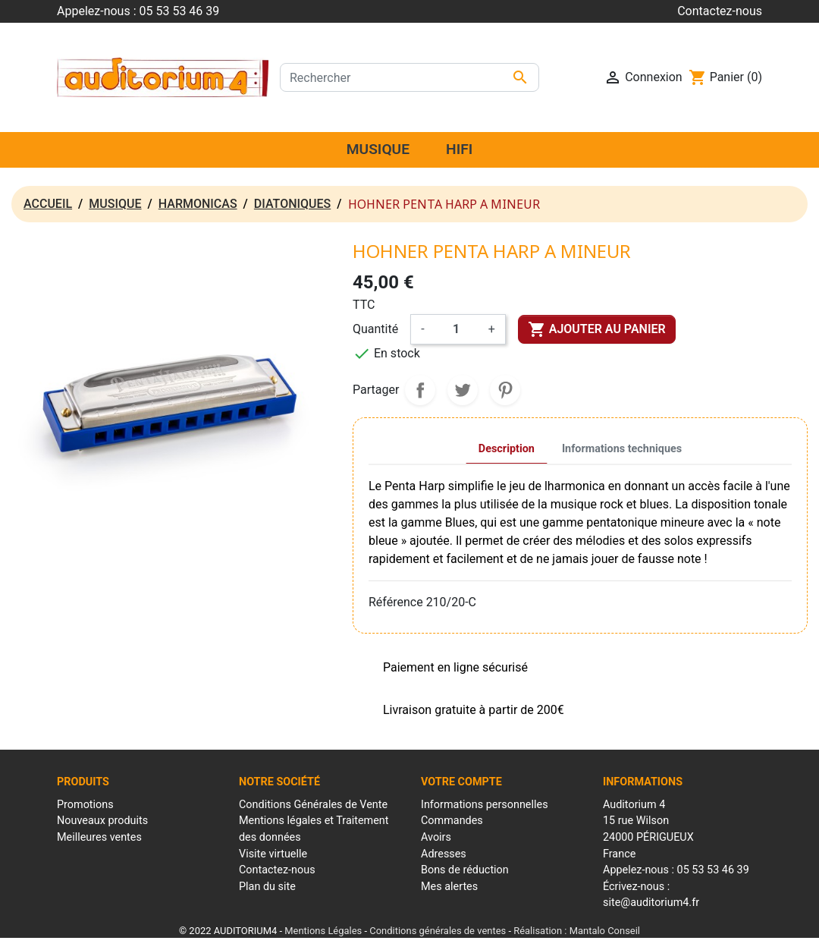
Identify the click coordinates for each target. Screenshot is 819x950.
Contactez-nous (719, 11)
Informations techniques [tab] (622, 448)
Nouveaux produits (102, 820)
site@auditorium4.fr (651, 902)
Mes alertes (449, 886)
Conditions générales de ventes (437, 930)
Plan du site (267, 886)
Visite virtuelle (273, 854)
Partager (420, 390)
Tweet (462, 390)
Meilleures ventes (99, 837)
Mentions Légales (323, 930)
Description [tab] (507, 448)
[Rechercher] (409, 77)
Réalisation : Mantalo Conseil (576, 930)
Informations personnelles (484, 804)
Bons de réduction (465, 869)
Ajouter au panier (597, 329)
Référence (396, 602)
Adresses (443, 854)
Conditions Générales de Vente (313, 804)
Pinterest (505, 390)
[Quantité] (456, 329)
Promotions (85, 804)
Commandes (452, 820)
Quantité (375, 329)
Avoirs (436, 837)
